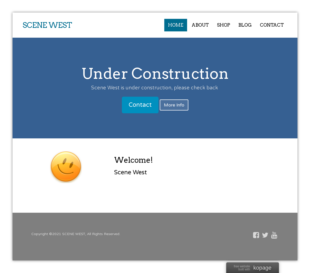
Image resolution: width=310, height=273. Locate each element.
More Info (174, 105)
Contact (140, 104)
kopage (262, 268)
